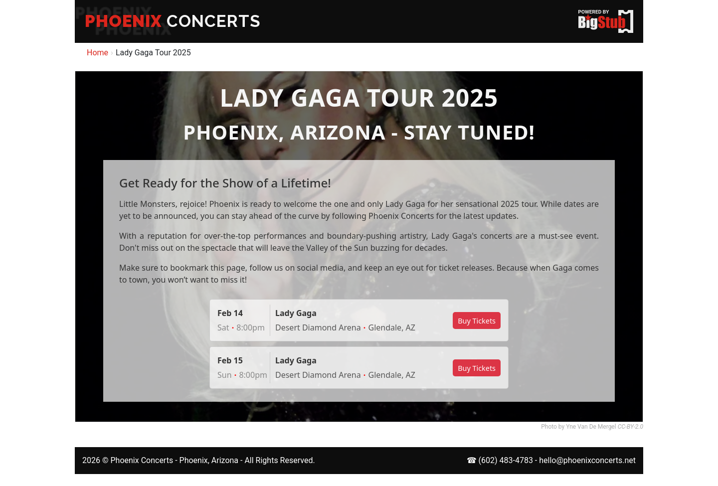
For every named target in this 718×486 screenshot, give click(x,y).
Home (97, 52)
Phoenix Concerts (141, 460)
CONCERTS (173, 21)
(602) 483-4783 (506, 460)
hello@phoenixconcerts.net (587, 460)
